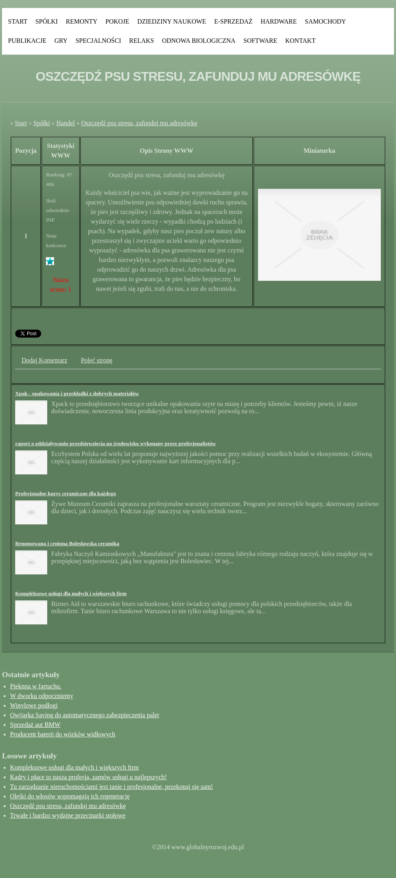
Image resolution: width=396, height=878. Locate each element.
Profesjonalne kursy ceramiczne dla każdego (65, 493)
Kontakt (300, 40)
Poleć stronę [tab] (96, 360)
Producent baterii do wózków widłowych (62, 734)
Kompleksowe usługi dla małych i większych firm (71, 593)
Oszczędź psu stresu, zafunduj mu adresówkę (139, 123)
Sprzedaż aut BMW (35, 724)
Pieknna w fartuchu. (35, 686)
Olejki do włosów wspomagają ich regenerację (70, 796)
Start (17, 21)
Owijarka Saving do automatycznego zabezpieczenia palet (84, 715)
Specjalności (98, 40)
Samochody (325, 21)
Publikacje (27, 40)
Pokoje (118, 21)
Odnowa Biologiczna (199, 40)
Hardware (278, 21)
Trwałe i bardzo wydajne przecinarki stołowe (68, 815)
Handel (65, 123)
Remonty (81, 21)
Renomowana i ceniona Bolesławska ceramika (67, 543)
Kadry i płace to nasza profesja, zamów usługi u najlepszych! (88, 777)
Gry (61, 40)
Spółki (46, 21)
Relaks (141, 40)
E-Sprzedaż (233, 21)
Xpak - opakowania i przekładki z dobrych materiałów (77, 393)
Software (260, 40)
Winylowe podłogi (34, 705)
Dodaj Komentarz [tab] (44, 360)
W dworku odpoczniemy (41, 695)
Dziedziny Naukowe (171, 21)
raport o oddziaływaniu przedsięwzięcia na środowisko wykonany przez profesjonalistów (115, 443)
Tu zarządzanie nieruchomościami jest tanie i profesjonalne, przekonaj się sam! (111, 786)
